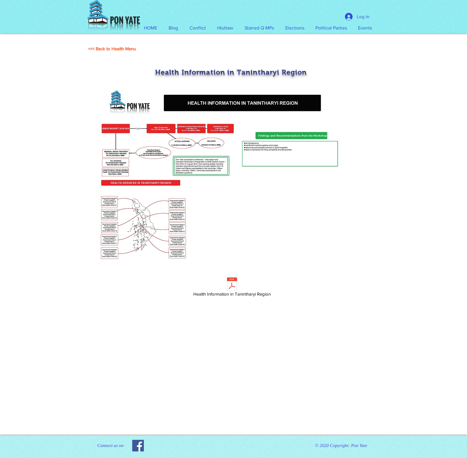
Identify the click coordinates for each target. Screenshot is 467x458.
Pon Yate (359, 445)
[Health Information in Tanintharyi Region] (232, 288)
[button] (225, 28)
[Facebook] (138, 445)
